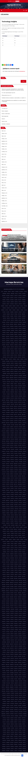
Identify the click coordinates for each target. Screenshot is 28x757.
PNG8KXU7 (11, 625)
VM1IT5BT (12, 701)
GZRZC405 (16, 508)
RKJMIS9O (19, 656)
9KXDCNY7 (12, 420)
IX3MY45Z (20, 537)
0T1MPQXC (24, 301)
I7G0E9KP (4, 529)
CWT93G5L (12, 461)
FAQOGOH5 (16, 490)
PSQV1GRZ (24, 627)
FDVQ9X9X (24, 490)
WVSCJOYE (8, 715)
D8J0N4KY (8, 465)
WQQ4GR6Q (3, 713)
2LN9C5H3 (15, 324)
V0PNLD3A (12, 695)
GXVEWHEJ (12, 508)
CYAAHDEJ (16, 461)
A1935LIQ (20, 424)
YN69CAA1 (11, 736)
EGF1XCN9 (4, 482)
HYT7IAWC (8, 525)
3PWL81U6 (16, 338)
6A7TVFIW (24, 369)
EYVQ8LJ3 (24, 486)
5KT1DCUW (12, 361)
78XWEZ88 (20, 385)
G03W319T (20, 498)
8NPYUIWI (16, 404)
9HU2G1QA (16, 418)
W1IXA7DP (11, 705)
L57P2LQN (4, 568)
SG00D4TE (7, 666)
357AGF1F (7, 332)
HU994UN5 (20, 523)
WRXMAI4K (7, 713)
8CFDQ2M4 (12, 400)
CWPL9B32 (8, 461)
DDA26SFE (11, 467)
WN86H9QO (7, 711)
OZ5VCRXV (8, 617)
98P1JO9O (8, 414)
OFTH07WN (3, 609)
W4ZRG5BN (24, 705)
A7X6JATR (16, 428)
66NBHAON (8, 369)
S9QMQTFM (12, 664)
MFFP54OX (7, 584)
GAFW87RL (20, 500)
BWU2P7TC (8, 449)
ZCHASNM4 (20, 744)
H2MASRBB (4, 510)
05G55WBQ (4, 293)
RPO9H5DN (3, 660)
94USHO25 (20, 412)
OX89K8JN (20, 615)
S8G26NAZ (24, 662)
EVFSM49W (11, 486)
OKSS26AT (3, 611)
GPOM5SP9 (4, 506)
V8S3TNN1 (12, 697)
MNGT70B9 (7, 588)
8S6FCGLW (15, 406)
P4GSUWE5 (8, 619)
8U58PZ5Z (3, 408)
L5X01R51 (8, 568)
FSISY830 (8, 496)
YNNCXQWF (16, 736)
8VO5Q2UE (7, 408)
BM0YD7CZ (24, 445)
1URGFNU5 (15, 316)
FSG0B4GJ (4, 496)
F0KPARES (12, 488)
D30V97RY (7, 463)
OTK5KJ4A (11, 615)
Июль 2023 (4, 180)
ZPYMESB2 (20, 748)
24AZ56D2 (16, 320)
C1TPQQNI (20, 449)
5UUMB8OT (16, 365)
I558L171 (14, 527)
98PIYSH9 (11, 414)
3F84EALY (3, 336)
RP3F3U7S (20, 658)
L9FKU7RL (23, 568)
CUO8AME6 (20, 459)
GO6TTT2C (20, 504)
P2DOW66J (24, 617)
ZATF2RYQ (7, 744)
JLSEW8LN (8, 547)
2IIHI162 (4, 324)
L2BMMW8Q (20, 566)
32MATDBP (24, 330)
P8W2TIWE (12, 621)
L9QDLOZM (4, 570)
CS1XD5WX (3, 459)
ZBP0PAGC (16, 744)
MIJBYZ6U (7, 586)
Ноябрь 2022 (4, 200)
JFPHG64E (8, 545)
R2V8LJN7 (8, 650)
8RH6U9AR (3, 406)
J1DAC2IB (17, 539)
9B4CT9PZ (19, 414)
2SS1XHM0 (16, 326)
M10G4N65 (20, 578)
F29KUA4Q (19, 488)
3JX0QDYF (20, 336)
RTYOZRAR (7, 660)
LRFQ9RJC (24, 574)
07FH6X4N (23, 293)
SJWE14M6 (24, 666)
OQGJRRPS (24, 613)
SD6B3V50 (24, 664)
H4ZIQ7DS (11, 510)
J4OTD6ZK (16, 541)
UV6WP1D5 (4, 693)
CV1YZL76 (24, 459)
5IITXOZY (25, 359)
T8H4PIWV (19, 674)
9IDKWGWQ (20, 418)
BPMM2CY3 (12, 447)
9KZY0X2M (16, 420)
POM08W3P (16, 625)
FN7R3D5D (12, 494)
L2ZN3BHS (24, 566)
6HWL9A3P (16, 373)
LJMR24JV (24, 572)
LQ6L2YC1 (16, 574)
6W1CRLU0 (24, 379)
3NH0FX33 (3, 338)
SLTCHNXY (7, 668)
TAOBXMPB (8, 676)
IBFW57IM (4, 531)
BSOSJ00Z (24, 447)
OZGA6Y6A (12, 617)
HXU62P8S (4, 525)
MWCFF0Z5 (12, 590)
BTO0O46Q (4, 449)
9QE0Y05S (11, 422)
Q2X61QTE (15, 633)
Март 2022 (4, 218)
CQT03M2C (24, 457)
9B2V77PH (15, 414)
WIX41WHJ (7, 709)
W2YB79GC (15, 705)
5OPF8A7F (20, 363)
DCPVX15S (3, 467)
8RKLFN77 (7, 406)
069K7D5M (12, 293)
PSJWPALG (20, 627)
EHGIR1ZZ (7, 482)
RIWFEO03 (15, 656)
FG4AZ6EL (12, 492)
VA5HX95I (20, 697)
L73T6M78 (11, 568)
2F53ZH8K (20, 322)
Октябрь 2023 (4, 174)
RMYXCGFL (8, 658)
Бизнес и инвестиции (6, 113)
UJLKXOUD (16, 689)
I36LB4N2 (23, 525)
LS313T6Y (4, 576)
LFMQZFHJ (8, 572)
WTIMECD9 (20, 713)
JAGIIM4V (8, 543)
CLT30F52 (20, 455)
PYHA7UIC (3, 631)
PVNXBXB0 (16, 629)
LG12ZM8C (12, 572)
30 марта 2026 (6, 250)
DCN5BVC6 (24, 465)
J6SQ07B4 (20, 541)
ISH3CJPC (15, 535)
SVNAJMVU (4, 672)
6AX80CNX (12, 371)
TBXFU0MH (12, 676)
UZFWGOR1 (4, 695)
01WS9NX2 (17, 291)
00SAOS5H (5, 291)
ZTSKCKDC (12, 750)
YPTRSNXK (24, 736)
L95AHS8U (19, 568)
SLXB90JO (11, 668)
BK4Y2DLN (12, 445)
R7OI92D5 (23, 650)
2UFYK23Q (12, 328)
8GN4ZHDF (20, 400)
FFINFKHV (4, 492)
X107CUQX (4, 717)
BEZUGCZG (16, 443)
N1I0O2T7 (4, 592)
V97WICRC (16, 697)
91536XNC (12, 410)
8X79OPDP (4, 410)
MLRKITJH (24, 586)
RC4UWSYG (7, 654)
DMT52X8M (16, 469)
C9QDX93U (24, 451)
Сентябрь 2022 (5, 205)
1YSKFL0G (19, 318)
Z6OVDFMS (16, 742)
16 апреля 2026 (6, 239)
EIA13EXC (15, 482)
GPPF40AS (8, 506)
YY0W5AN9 (8, 740)
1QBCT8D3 (4, 316)
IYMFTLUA (2, 539)
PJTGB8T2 (20, 623)
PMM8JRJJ (7, 625)
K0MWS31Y (16, 551)
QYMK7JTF (16, 648)
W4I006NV (19, 705)
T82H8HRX (15, 674)
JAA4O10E (4, 543)
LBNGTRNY (20, 570)
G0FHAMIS (24, 498)
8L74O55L (23, 402)
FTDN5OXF (12, 496)
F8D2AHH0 (11, 490)
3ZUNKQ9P (12, 342)
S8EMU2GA (20, 662)
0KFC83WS (12, 299)
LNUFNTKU (12, 574)
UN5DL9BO (3, 691)
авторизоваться (22, 71)
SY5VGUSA (24, 672)
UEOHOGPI (3, 689)
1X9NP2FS (8, 318)
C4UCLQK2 (7, 451)
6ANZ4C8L (4, 371)
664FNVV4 (23, 367)
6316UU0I (8, 367)
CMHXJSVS (7, 457)
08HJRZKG (7, 295)
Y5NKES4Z (8, 730)
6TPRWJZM (24, 377)
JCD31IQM (23, 543)
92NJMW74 (20, 410)
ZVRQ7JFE (15, 750)
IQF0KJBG (8, 535)
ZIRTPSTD (20, 746)
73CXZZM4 (19, 383)
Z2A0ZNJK (24, 740)
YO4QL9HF (20, 736)
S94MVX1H (3, 664)
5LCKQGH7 (20, 361)
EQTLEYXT (24, 484)
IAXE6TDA (23, 529)
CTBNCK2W (12, 459)
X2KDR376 (12, 717)
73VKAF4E (3, 385)
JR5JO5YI (11, 549)
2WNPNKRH (8, 330)
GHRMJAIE (24, 502)
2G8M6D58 (24, 322)
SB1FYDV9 (20, 664)
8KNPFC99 (20, 402)
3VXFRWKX (7, 340)
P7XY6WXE (7, 621)
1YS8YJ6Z (15, 318)
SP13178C (3, 670)
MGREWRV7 (20, 584)
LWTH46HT (4, 578)
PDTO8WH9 (20, 621)
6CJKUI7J (19, 371)
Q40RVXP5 (24, 633)
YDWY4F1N (8, 734)
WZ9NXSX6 (20, 715)
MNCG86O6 (3, 588)
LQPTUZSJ (20, 574)
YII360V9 (24, 734)
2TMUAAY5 (24, 326)
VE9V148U (16, 699)
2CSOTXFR (12, 322)
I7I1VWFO (8, 529)
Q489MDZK (4, 635)
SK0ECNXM (3, 668)
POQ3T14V (20, 625)
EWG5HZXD (16, 486)
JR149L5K (8, 549)
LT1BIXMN (7, 576)
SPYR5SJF (11, 670)
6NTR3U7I (3, 377)
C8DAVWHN (20, 451)
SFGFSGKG (3, 666)
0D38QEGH (24, 295)
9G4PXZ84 (3, 418)
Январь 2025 (4, 146)
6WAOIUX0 (4, 381)
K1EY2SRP (19, 551)
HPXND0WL (3, 523)
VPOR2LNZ (23, 701)
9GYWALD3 (12, 418)
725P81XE (11, 383)
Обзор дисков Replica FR (6, 95)
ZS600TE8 (3, 750)
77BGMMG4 (8, 385)
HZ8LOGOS (12, 525)
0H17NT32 (15, 297)
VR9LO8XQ (4, 703)
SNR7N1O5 (24, 668)
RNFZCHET (12, 658)
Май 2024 (3, 159)
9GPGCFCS (7, 418)
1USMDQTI (19, 316)
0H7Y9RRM (20, 297)
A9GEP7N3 (24, 428)
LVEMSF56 (19, 576)
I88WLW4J (15, 529)
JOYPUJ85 (15, 547)
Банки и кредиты (5, 111)
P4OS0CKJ (12, 619)
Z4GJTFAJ (3, 742)
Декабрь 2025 (4, 141)
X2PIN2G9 (15, 717)
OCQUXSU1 (16, 607)
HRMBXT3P (12, 523)
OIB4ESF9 (16, 609)
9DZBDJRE (16, 416)
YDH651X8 (4, 734)
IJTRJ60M (12, 533)
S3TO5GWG (24, 660)
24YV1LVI (20, 320)
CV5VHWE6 (4, 461)
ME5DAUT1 (24, 582)
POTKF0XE (24, 625)
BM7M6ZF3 (3, 447)
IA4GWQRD (19, 529)
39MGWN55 (16, 332)
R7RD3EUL (4, 652)
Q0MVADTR (24, 631)
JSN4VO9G (19, 549)
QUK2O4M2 (3, 648)
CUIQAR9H (16, 459)
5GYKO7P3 (10, 359)
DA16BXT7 (11, 465)
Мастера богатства (14, 5)
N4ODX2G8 (23, 592)
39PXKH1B (19, 332)
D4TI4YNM (11, 463)
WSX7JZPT (16, 713)
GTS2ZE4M (8, 508)
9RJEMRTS (16, 422)
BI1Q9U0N (7, 445)
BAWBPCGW (12, 441)
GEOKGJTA (20, 502)
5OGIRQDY (16, 363)
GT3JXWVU (24, 506)
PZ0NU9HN (19, 631)
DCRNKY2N (7, 467)
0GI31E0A (8, 297)
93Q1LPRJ (3, 412)
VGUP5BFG (4, 701)
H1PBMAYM (24, 508)
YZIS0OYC (12, 740)
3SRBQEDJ (24, 338)
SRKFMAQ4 (20, 670)
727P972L (15, 383)
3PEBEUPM (12, 338)
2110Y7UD (8, 320)
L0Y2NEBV (7, 566)
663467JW (19, 367)
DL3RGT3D (7, 469)
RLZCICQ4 (23, 656)
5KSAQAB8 (7, 361)
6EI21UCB (8, 373)
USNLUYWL (16, 691)
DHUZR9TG (3, 469)
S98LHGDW (7, 664)
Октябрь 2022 (4, 203)
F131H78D (15, 488)
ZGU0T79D (8, 746)
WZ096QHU (16, 715)
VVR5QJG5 (16, 703)
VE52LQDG (12, 699)
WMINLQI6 (3, 711)
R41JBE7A (16, 650)
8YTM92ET (8, 410)
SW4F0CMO (16, 672)
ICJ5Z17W (8, 531)
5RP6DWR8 (7, 365)
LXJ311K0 (7, 578)
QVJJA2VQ (7, 648)
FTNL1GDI (15, 496)
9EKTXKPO (20, 416)
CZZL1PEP (24, 461)
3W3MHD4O (16, 340)
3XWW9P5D (8, 342)
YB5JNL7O (16, 732)
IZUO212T (6, 539)
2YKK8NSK (12, 330)
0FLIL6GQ (4, 297)
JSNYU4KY (24, 549)
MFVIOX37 (11, 584)
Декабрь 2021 (4, 221)
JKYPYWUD (3, 547)
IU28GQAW (4, 537)
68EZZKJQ (12, 369)
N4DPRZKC (19, 592)
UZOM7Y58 (8, 695)
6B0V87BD (16, 371)
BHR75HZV (4, 445)
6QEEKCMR (11, 377)
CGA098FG (23, 453)
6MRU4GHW (11, 375)
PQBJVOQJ (12, 627)
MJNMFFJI (15, 586)
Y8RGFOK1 (8, 732)
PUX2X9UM (12, 629)
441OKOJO (16, 342)
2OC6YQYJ (23, 324)
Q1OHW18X (8, 633)
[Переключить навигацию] (26, 10)
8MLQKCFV (8, 404)
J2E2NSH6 (4, 541)
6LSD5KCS (3, 375)
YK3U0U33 (3, 736)
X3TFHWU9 (23, 717)
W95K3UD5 (7, 707)
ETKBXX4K (3, 486)
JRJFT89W (15, 549)
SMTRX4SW (20, 668)
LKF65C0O (8, 574)
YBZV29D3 (20, 732)
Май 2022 (3, 213)
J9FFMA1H (24, 541)
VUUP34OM (12, 703)
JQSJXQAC (4, 549)
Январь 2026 (4, 138)
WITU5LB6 (3, 709)
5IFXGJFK (21, 359)
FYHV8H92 (16, 498)
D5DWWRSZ (16, 463)
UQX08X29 (12, 691)
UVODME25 (8, 693)
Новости (3, 118)
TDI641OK (20, 676)
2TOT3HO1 (4, 328)
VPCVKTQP (19, 701)
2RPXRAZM (12, 326)
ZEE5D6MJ (4, 746)
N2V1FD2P (11, 592)
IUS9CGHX (8, 537)
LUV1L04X (15, 576)
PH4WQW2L (16, 623)
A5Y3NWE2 (20, 426)
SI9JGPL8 (15, 666)
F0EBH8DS (4, 488)
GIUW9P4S (7, 504)
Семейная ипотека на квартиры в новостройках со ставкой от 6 (14, 97)
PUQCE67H (8, 629)
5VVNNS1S (20, 365)
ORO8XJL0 (3, 615)
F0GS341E (8, 488)
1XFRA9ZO (12, 318)
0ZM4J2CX (16, 303)
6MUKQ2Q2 (20, 375)
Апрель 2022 (4, 216)
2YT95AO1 (16, 330)
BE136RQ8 (8, 443)
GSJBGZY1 (20, 506)
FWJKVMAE (4, 498)
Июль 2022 (4, 208)
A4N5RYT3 (11, 426)
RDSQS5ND (16, 654)
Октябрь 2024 (4, 151)
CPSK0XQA (20, 457)
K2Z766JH (23, 551)
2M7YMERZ (19, 324)
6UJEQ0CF (4, 379)
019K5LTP (13, 291)
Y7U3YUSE (23, 730)
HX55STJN (24, 523)
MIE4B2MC (4, 586)
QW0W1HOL (12, 648)
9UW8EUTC (20, 422)
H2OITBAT (7, 510)
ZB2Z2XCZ (11, 744)
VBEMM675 (4, 699)
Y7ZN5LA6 (4, 732)
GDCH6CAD (16, 502)
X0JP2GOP (24, 715)
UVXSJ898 (16, 693)
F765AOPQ (3, 490)
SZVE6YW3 (4, 674)
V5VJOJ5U (24, 695)
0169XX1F (9, 291)
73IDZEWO (23, 383)
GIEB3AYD (3, 504)
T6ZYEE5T (11, 674)
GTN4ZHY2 (3, 508)
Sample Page (16, 664)
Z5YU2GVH (12, 742)
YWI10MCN (24, 738)
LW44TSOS (23, 576)
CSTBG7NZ (8, 459)
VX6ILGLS (24, 703)
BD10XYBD (24, 441)
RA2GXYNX (16, 652)
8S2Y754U (11, 406)
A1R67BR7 (23, 424)
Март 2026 (4, 136)
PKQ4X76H (24, 623)
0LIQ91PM (15, 299)
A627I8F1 (24, 426)
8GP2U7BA (24, 400)
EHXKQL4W (12, 482)
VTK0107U (8, 703)
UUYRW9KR (24, 691)
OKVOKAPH (7, 611)
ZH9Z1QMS (12, 746)
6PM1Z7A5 (7, 377)
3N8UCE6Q (24, 336)
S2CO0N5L (20, 660)
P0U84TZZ (16, 617)
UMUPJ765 (24, 689)
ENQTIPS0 (7, 484)
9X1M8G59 (4, 424)
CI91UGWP (16, 455)
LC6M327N (24, 570)
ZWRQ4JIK (24, 750)
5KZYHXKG (16, 361)
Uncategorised (4, 108)
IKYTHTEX (15, 533)
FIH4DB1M (20, 492)
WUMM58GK (24, 713)
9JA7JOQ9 (4, 420)
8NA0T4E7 (12, 404)
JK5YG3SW (24, 545)
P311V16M (4, 619)
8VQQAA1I (11, 408)
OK (22, 755)
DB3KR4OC (16, 465)
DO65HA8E (24, 469)
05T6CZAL (8, 293)
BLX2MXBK (20, 445)
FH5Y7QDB (16, 492)
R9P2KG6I (8, 652)
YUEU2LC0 (11, 738)
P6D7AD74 (23, 619)
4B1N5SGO (16, 344)
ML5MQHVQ (20, 586)
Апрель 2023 (4, 187)
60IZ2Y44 (4, 367)
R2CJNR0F (4, 650)
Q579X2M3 (12, 635)
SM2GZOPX (16, 668)
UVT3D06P (12, 693)
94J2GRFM (12, 412)
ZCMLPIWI (24, 744)
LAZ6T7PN (16, 570)
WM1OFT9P (24, 709)
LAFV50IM (12, 570)
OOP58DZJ (3, 613)
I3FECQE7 (2, 527)
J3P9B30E (8, 541)
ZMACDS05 (4, 748)
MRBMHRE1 (3, 590)
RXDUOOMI (12, 660)
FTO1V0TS (19, 496)
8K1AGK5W (15, 402)
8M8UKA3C (4, 404)
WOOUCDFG (20, 711)
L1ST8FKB (15, 566)
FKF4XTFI (24, 492)
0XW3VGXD (12, 303)
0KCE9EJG (7, 299)
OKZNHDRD (12, 611)
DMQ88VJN (12, 469)
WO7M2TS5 (16, 711)
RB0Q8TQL (20, 652)
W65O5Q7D (3, 707)
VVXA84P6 (20, 703)
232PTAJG (12, 320)
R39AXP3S (12, 650)
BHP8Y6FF (24, 443)
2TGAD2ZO (20, 326)
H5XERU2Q (20, 510)
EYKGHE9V (20, 486)
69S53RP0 (20, 369)
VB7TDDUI (23, 697)
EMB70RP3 (24, 482)
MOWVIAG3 (12, 588)
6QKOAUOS (16, 377)
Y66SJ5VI (12, 730)
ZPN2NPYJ (12, 748)
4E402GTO (24, 344)
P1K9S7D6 (19, 617)
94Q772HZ (16, 412)
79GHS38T (24, 385)
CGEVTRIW (4, 455)
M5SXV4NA (3, 580)
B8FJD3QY (3, 441)
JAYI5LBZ (12, 543)
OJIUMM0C (20, 609)
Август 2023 (4, 177)
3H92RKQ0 (16, 336)
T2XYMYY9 (8, 674)
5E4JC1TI (2, 359)
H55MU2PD (15, 510)
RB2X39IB (24, 652)
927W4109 (15, 410)
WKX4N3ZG (16, 709)
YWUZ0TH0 (4, 740)
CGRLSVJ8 (8, 455)
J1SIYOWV (21, 539)
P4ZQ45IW (16, 619)
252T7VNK (23, 320)
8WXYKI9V (24, 408)
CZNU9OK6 (20, 461)
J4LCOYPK (12, 541)
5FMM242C (6, 359)
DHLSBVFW (24, 467)
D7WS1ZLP (24, 463)
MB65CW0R (12, 582)
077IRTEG (19, 293)
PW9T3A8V (20, 629)
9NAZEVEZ (24, 420)
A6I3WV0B (4, 428)
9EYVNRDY (24, 416)
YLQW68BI (7, 736)
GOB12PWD (24, 504)
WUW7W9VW (4, 715)
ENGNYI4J (3, 484)
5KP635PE (3, 361)
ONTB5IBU (24, 611)
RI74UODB (8, 656)
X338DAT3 (19, 717)
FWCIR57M (23, 496)
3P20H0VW (8, 338)
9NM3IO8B (3, 422)
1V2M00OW (23, 316)
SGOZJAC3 (12, 666)
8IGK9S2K (8, 402)
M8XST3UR (20, 580)
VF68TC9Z (20, 699)
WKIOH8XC (11, 709)
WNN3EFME (12, 711)
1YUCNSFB (23, 318)
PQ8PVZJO (8, 627)
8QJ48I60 (24, 404)
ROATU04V (16, 658)
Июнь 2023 (4, 182)
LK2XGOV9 (4, 574)
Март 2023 (4, 190)
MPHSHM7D (20, 588)
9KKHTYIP (7, 420)
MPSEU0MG (24, 588)
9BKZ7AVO (3, 416)
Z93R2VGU (4, 744)
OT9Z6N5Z (7, 615)
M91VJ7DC (24, 580)
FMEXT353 (3, 494)
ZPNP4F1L (16, 748)
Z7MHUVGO (20, 742)
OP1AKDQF (16, 613)
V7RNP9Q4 (8, 697)
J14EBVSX (14, 539)
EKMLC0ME (20, 482)
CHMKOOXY (12, 455)
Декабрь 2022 (4, 198)
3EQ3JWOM (20, 334)
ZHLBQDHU (16, 746)
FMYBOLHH (8, 494)
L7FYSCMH (15, 568)
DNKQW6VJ (20, 469)
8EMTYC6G (16, 400)
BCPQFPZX (20, 441)
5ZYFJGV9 (24, 365)
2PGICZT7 (7, 326)
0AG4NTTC (16, 295)
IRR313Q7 (12, 535)
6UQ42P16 (8, 379)
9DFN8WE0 (8, 416)
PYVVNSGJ (15, 631)
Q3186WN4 (20, 633)
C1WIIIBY (24, 449)
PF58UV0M (8, 623)
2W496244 (24, 328)
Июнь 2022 (4, 211)
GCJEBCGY (12, 502)
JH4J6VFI (12, 545)
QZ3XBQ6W (20, 648)
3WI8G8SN (20, 340)
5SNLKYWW (12, 365)
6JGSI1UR (23, 373)
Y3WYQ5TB (4, 730)
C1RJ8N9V (16, 449)
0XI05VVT (8, 303)
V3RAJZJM (16, 695)
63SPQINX (15, 367)
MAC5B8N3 (7, 582)
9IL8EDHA (24, 418)
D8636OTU (4, 465)
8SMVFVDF (20, 406)
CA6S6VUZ (4, 453)
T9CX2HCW (24, 674)
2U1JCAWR (8, 328)
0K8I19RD (3, 299)
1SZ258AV (11, 316)
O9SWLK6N (3, 607)
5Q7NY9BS (24, 363)
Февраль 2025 (4, 143)
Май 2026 (4, 130)
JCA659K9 (19, 543)
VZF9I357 (8, 705)
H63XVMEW (24, 510)
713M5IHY (4, 383)
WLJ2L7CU (20, 709)
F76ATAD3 (7, 490)
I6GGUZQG (25, 527)
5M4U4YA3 (24, 361)
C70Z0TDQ (11, 451)
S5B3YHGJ (4, 662)
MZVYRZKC (20, 590)
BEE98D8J (12, 443)
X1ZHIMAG (8, 717)
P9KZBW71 (16, 621)
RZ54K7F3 (16, 660)
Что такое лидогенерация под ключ (8, 92)
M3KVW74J (24, 578)
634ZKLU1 (11, 367)
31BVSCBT (20, 330)
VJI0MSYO (8, 701)
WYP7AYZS (12, 715)
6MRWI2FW (16, 375)
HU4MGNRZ (16, 523)
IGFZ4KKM (19, 531)
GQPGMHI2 (12, 506)
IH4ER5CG (4, 533)
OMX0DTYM (20, 611)
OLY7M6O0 (16, 611)
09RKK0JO (12, 295)
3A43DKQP (24, 332)
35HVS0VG (11, 332)
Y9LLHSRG (12, 732)
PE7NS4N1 (3, 623)
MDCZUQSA (16, 582)
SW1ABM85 (12, 672)
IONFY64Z (23, 533)
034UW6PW (21, 291)
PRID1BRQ (16, 627)
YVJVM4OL (20, 738)
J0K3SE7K (10, 539)
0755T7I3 (16, 293)
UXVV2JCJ (24, 693)
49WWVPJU (12, 344)
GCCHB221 (7, 502)
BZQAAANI (12, 449)
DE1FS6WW (16, 467)
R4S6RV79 (20, 650)
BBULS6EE (16, 441)
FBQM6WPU (20, 490)
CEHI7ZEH (15, 453)
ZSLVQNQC (7, 750)
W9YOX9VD (12, 707)
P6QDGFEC (3, 621)
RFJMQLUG (24, 654)
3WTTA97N (24, 340)
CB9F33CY (8, 453)
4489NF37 (20, 342)
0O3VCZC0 (4, 301)
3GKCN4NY (7, 336)
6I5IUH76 (20, 373)
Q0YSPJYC (4, 633)
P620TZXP (20, 619)
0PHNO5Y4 (8, 301)
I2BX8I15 (16, 525)
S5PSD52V (8, 662)
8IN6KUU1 (11, 402)
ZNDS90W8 (8, 748)
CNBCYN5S (12, 457)
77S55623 (12, 385)
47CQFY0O (24, 342)
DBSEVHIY (20, 465)
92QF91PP (24, 410)
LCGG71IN (3, 572)
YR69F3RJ (3, 738)
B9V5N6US (7, 441)
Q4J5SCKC (8, 635)
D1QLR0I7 (3, 463)
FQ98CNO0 (24, 494)
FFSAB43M (8, 492)
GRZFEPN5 (16, 506)
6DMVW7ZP (24, 371)
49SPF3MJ (7, 344)
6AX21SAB (7, 371)
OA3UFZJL (12, 607)
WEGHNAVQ (16, 707)
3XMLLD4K (3, 342)
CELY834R (19, 453)
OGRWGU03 (12, 609)
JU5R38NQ (4, 551)
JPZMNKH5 (24, 547)
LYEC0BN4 (11, 578)
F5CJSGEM (24, 488)
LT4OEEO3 (11, 576)
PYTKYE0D (7, 631)
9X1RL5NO (8, 424)
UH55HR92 (7, 689)
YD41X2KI (24, 732)
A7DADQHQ (12, 428)
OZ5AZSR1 (3, 617)
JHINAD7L (15, 545)
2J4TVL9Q (7, 324)
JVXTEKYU (12, 551)
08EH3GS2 (3, 295)
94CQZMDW (8, 412)
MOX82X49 (16, 588)
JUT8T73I (8, 551)
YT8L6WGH (7, 738)
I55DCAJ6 (17, 527)
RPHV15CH (24, 658)
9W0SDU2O (24, 422)
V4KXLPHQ (20, 695)
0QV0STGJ (16, 301)
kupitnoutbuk (13, 239)
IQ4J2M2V (4, 535)
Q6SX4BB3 (20, 635)
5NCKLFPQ (8, 363)
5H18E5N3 (14, 359)
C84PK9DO (16, 451)
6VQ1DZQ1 (15, 379)
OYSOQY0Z (24, 615)
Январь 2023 (4, 195)
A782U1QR (7, 428)
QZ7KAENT (24, 648)
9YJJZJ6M (12, 424)
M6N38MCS (8, 580)
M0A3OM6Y (15, 578)
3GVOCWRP (12, 336)
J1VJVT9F (25, 539)
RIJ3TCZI (12, 656)
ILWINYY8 (19, 533)
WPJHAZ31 (24, 711)
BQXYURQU (20, 447)
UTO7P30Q (20, 691)
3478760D (3, 332)
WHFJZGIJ (24, 707)
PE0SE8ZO (24, 621)
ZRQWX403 (24, 748)
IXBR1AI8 (24, 537)
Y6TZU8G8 (16, 730)
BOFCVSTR (7, 447)
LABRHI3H (8, 570)
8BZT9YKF (3, 400)
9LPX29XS (19, 420)
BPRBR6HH (16, 447)
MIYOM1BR (11, 586)
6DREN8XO (4, 373)
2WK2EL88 (4, 330)
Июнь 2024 (4, 156)
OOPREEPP (8, 613)
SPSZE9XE (7, 670)
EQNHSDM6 (20, 484)
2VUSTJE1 (20, 328)
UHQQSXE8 (12, 689)
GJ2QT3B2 (11, 504)
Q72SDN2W (24, 635)
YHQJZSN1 (20, 734)
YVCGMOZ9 (16, 738)
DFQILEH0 (20, 467)
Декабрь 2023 (4, 169)
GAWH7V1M (3, 502)
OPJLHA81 (20, 613)
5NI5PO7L (12, 363)
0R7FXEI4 (20, 301)
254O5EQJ (3, 322)
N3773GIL (15, 592)
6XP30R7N (16, 381)
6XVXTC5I (20, 381)
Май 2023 (3, 185)
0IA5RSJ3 (23, 297)
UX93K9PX (20, 693)
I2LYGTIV (20, 525)
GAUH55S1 (24, 500)
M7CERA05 (12, 580)
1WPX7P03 (4, 318)
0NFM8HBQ (24, 299)
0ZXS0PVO (20, 303)
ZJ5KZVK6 (24, 746)
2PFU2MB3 (4, 326)
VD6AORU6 (8, 699)
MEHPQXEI (3, 584)
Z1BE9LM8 (20, 740)
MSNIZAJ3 (7, 590)
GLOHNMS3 (16, 504)
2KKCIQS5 (11, 324)
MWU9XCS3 (16, 590)
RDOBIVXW (12, 654)
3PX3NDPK (20, 338)
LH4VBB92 (16, 572)
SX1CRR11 (20, 672)
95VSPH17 (24, 412)
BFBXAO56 (20, 443)
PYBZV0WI (24, 629)
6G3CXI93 (12, 373)
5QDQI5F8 (3, 365)
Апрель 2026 (4, 133)
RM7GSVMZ (4, 658)
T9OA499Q (3, 676)
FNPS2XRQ (16, 494)
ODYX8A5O (20, 607)
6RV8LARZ (20, 377)
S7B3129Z (15, 662)
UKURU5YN (20, 689)
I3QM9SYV (6, 527)
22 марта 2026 (6, 261)
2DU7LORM (16, 322)
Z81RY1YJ (24, 742)
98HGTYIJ (4, 414)
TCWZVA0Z (16, 676)
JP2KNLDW (20, 547)
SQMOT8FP (15, 670)
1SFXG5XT (8, 316)
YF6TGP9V (12, 734)
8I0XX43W (4, 402)
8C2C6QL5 (7, 400)
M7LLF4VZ (16, 580)
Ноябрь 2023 (4, 172)
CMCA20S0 (3, 457)
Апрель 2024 (4, 161)
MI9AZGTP (24, 584)
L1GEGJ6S (11, 566)
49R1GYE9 (3, 344)
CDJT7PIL (12, 453)
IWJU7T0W (16, 537)
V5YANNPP (4, 697)
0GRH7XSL (12, 297)
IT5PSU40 (23, 535)
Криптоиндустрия (5, 116)
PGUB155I (11, 623)
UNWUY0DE (8, 691)
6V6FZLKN (12, 379)
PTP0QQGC (4, 629)
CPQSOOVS (16, 457)
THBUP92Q (24, 676)
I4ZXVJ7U (10, 527)
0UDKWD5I (4, 303)
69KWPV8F (16, 369)
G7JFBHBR (11, 500)
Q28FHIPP (12, 633)
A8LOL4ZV (20, 428)
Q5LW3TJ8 (16, 635)
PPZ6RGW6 (4, 627)
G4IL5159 (3, 500)
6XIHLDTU (12, 381)
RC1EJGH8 (3, 654)
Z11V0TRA (16, 740)
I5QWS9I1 (21, 527)
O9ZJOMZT (8, 607)
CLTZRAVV (24, 455)
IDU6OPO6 (15, 531)
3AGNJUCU (4, 334)
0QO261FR (12, 301)
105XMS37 (24, 303)
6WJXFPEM (8, 381)
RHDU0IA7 (4, 656)
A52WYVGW (16, 426)
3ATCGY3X (7, 334)
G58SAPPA (7, 500)
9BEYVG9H (23, 414)
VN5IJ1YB (15, 701)
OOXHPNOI (12, 613)
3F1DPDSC (24, 334)
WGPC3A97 (20, 707)
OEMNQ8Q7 (24, 607)
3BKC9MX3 (12, 334)
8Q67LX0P (20, 404)
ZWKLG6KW (20, 750)
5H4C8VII (18, 359)
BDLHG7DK (4, 443)
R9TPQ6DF (12, 652)
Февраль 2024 (4, 167)
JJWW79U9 (20, 545)
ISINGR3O (19, 535)
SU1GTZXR (24, 670)
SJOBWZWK (20, 666)
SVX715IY (8, 672)
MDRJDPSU (20, 582)
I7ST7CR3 (11, 529)
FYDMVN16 (12, 498)
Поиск (3, 77)
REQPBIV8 (20, 654)
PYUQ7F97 (11, 631)
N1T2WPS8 (8, 592)
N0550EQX (24, 590)
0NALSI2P (19, 299)
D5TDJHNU (20, 463)
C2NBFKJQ (3, 451)
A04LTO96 (16, 424)
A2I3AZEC (4, 426)
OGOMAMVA (8, 609)
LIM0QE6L (20, 572)
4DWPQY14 (20, 344)
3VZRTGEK (11, 340)
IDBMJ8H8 (11, 531)
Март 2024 (4, 164)
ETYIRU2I (7, 486)
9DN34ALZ (12, 416)
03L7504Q (25, 291)
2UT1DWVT (16, 328)
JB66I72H (15, 543)
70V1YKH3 (23, 381)
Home (2, 291)
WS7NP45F (12, 713)
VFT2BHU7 (24, 699)
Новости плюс (4, 121)
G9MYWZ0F (16, 500)
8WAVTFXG (15, 408)
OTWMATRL (16, 615)
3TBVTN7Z (3, 340)
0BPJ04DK (20, 295)
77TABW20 (16, 385)
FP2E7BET (20, 494)
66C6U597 (3, 369)
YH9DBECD (16, 734)
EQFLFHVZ (15, 484)
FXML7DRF (8, 498)
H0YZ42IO (20, 508)
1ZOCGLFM (4, 320)
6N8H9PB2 (24, 375)
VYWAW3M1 (4, 705)
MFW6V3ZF (16, 584)
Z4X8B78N (7, 742)
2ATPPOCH (7, 322)
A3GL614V (7, 426)
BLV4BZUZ (15, 445)
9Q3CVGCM (7, 422)
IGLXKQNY (23, 531)
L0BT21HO (3, 566)
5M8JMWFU (4, 363)
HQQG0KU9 (8, 523)
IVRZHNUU (12, 537)
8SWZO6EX (24, 406)
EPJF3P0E (11, 484)
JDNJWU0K (4, 545)
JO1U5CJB (12, 547)
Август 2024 (4, 154)
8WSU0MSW (20, 408)
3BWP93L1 (15, 334)
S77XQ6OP (12, 662)
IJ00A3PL (8, 533)
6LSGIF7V (7, 375)
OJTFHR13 (24, 609)
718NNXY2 (8, 383)
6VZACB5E (19, 379)
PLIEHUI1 (3, 625)
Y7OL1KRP (19, 730)
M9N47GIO (3, 582)
